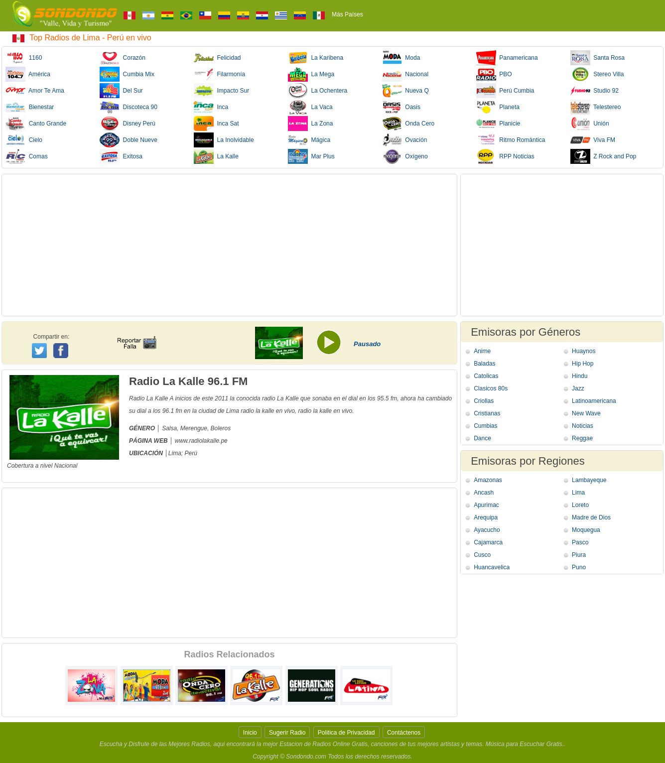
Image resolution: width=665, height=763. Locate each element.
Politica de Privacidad (346, 732)
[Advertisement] (229, 245)
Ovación (404, 139)
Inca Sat (216, 123)
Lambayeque (589, 480)
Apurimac (486, 505)
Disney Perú (127, 123)
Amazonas (488, 480)
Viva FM (592, 139)
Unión (589, 123)
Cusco (482, 554)
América (27, 74)
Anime (482, 351)
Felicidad (217, 57)
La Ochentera (317, 90)
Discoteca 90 (128, 107)
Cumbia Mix (127, 74)
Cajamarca (488, 542)
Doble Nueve (128, 139)
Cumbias (485, 425)
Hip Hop (582, 363)
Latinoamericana (594, 400)
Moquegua (586, 529)
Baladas (484, 363)
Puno (579, 567)
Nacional (405, 74)
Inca (211, 107)
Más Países (347, 14)
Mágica (309, 139)
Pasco (580, 542)
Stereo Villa (597, 74)
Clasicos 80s (491, 388)
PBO (494, 74)
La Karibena (315, 57)
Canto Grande (35, 123)
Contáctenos (403, 732)
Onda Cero (408, 123)
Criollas (484, 400)
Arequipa (486, 517)
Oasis (401, 107)
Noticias (582, 425)
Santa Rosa (597, 57)
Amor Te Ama (34, 90)
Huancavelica (492, 567)
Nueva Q (405, 90)
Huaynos (583, 351)
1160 (23, 57)
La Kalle (216, 156)
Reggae (582, 438)
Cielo (23, 139)
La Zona (310, 123)
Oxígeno (405, 156)
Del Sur (121, 90)
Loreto (580, 505)
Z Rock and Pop (603, 156)
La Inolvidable (224, 139)
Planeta (498, 107)
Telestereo (595, 107)
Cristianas (487, 413)
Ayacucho (487, 529)
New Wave (586, 413)
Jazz (578, 388)
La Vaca (310, 107)
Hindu (579, 376)
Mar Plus (311, 156)
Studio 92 (594, 90)
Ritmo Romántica (510, 139)
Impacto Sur (221, 90)
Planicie (498, 123)
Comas (26, 156)
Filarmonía (219, 74)
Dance (482, 438)
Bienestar (29, 107)
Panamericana (507, 57)
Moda (401, 57)
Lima (578, 492)
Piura (579, 554)
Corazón (122, 57)
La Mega (311, 74)
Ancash (484, 492)
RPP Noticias (505, 156)
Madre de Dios (591, 517)
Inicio (250, 732)
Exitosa (121, 156)
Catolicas (486, 376)
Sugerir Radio (287, 732)
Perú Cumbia (505, 90)
